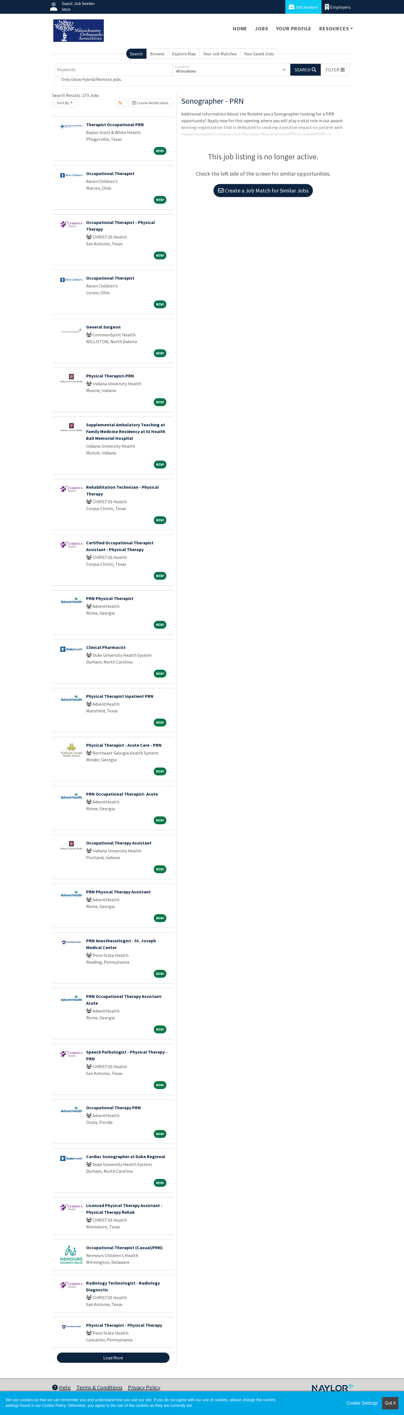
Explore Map (184, 53)
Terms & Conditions (99, 1387)
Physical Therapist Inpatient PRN (119, 696)
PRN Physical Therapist (110, 598)
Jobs (261, 28)
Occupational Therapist (110, 173)
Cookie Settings (362, 1403)
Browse (157, 53)
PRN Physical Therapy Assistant (118, 892)
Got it (390, 1403)
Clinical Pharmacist (106, 647)
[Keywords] (113, 70)
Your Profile (294, 28)
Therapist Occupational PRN (115, 124)
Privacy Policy (144, 1387)
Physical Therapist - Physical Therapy (124, 1325)
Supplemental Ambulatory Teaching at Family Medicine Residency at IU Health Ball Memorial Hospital (125, 431)
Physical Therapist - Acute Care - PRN (124, 745)
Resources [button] (334, 28)
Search (136, 53)
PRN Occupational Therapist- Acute (122, 794)
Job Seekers (303, 6)
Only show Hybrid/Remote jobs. (91, 79)
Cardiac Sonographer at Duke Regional (125, 1156)
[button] (335, 70)
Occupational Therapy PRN (113, 1107)
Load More (113, 1357)
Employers (338, 6)
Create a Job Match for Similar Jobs (263, 190)
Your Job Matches (220, 53)
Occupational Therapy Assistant (119, 843)
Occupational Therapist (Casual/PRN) (124, 1247)
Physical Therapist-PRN (110, 376)
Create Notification (150, 102)
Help (61, 1387)
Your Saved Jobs (259, 53)
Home (240, 28)
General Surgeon (103, 327)
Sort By (63, 102)
